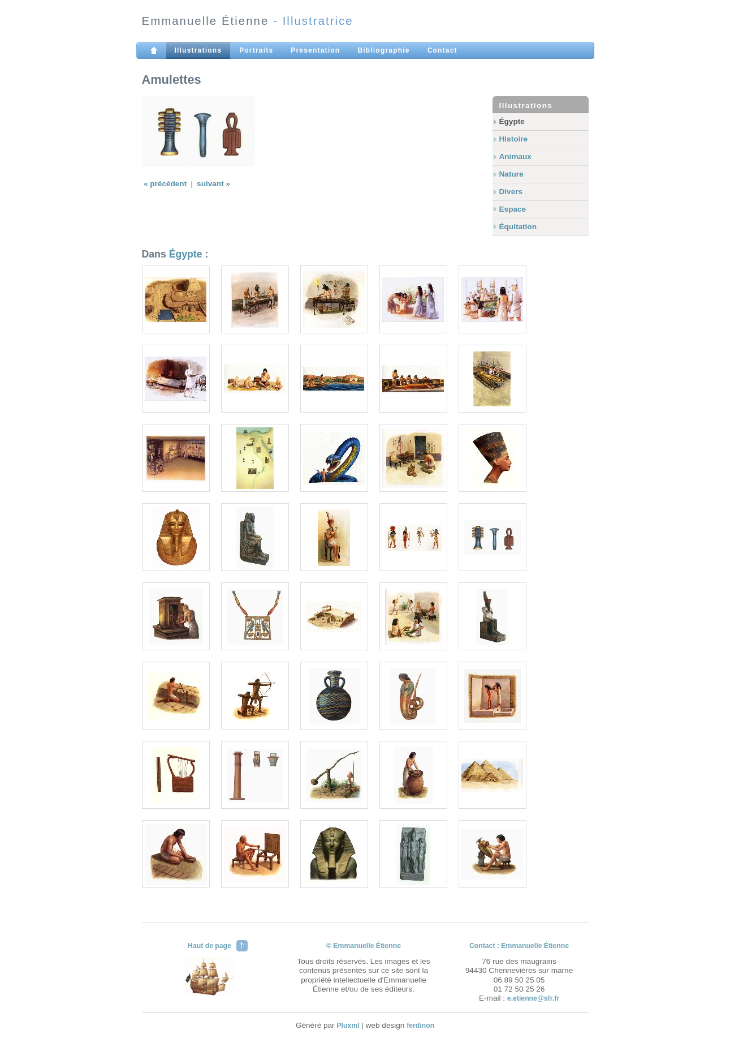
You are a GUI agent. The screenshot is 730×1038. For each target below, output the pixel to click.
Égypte (512, 121)
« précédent (166, 183)
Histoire (513, 139)
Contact (442, 50)
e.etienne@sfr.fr (533, 998)
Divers (511, 191)
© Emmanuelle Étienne (363, 946)
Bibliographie (383, 50)
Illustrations (198, 50)
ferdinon (420, 1026)
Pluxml (347, 1026)
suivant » (213, 183)
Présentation (315, 50)
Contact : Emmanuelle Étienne (519, 946)
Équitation (518, 226)
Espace (512, 209)
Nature (511, 174)
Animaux (515, 156)
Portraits (256, 50)
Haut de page (209, 946)
